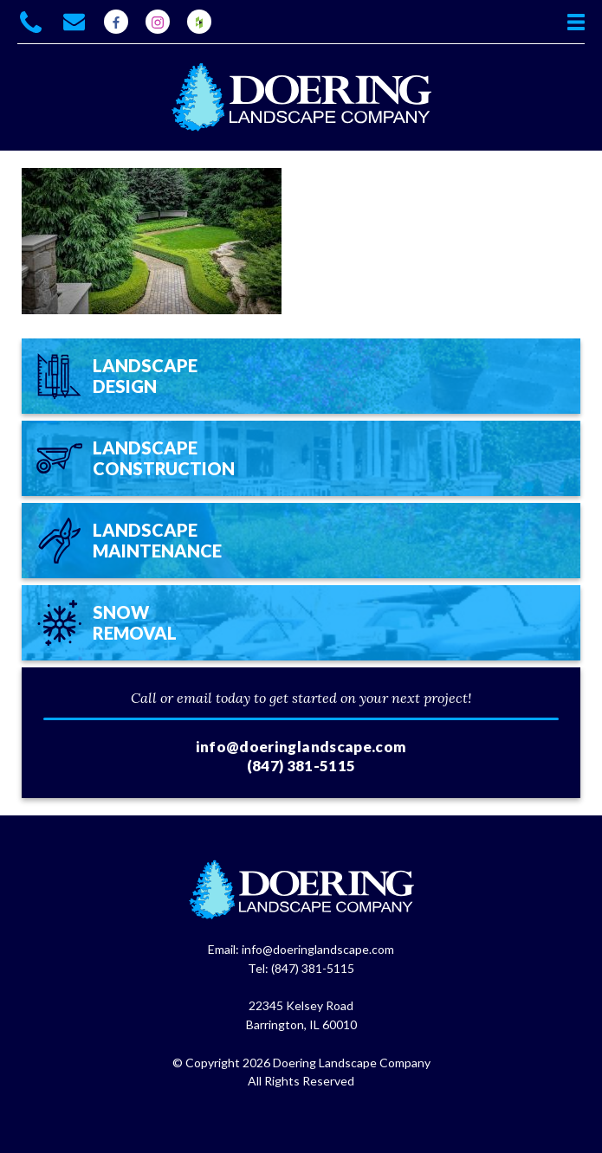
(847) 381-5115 (301, 766)
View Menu (576, 21)
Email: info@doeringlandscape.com (301, 949)
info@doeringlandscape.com (301, 747)
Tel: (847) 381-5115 (301, 968)
